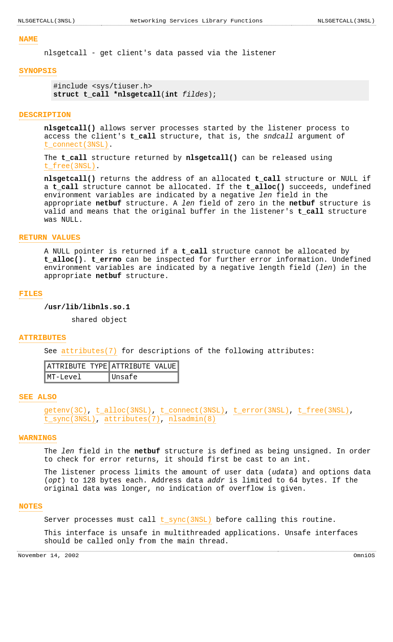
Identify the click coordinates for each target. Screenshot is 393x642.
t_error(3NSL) (261, 458)
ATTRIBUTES (42, 377)
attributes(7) (89, 392)
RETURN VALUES (49, 265)
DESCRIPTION (45, 124)
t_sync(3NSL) (70, 468)
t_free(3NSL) (70, 183)
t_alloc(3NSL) (123, 458)
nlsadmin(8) (192, 468)
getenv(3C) (65, 458)
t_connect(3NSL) (76, 158)
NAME (28, 40)
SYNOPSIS (38, 75)
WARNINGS (38, 488)
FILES (30, 329)
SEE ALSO (38, 443)
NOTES (30, 566)
